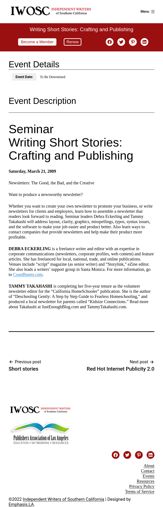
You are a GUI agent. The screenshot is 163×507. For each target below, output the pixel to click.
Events (148, 476)
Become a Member (37, 42)
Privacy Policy (141, 486)
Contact (147, 470)
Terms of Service (139, 491)
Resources (145, 481)
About (149, 465)
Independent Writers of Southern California (63, 499)
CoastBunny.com (28, 274)
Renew (73, 42)
